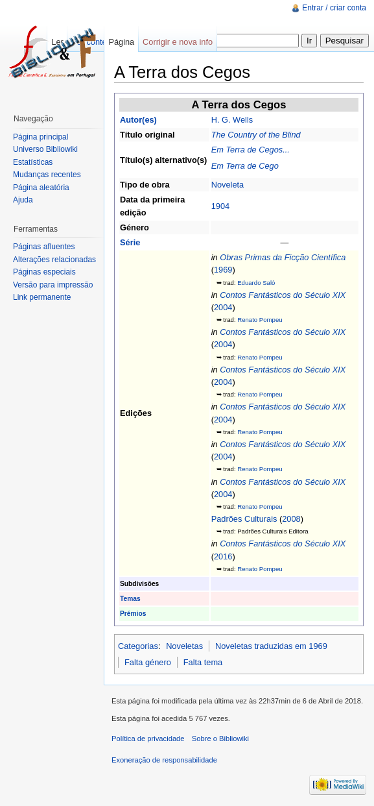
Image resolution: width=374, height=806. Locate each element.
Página (121, 42)
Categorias (138, 646)
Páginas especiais (44, 271)
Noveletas (184, 646)
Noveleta (227, 184)
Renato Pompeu (259, 319)
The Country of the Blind (256, 135)
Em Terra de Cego (245, 166)
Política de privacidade (148, 738)
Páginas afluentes (44, 246)
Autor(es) (138, 120)
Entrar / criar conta (334, 7)
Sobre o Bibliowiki (220, 738)
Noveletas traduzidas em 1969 (271, 646)
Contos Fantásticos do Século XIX (282, 295)
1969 (223, 270)
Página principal (40, 136)
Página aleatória (41, 187)
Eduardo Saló (256, 282)
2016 (223, 556)
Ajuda (23, 199)
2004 (223, 307)
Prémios (133, 613)
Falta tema (202, 662)
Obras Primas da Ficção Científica (282, 257)
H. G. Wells (232, 120)
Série (130, 242)
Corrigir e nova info (178, 42)
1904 (220, 206)
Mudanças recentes (47, 174)
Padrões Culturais (244, 519)
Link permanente (42, 297)
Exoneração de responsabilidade (164, 760)
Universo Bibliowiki (45, 149)
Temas (130, 598)
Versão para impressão (53, 284)
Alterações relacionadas (54, 259)
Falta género (147, 662)
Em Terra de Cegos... (250, 149)
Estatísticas (33, 162)
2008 (291, 519)
